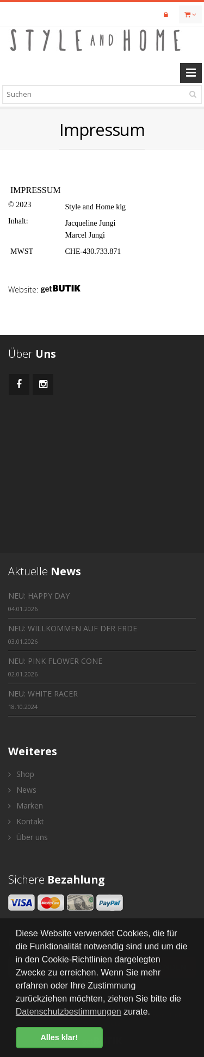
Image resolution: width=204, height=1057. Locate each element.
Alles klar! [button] (59, 1037)
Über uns (28, 837)
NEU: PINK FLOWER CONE (55, 667)
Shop (21, 774)
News (22, 790)
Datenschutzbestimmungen (68, 1011)
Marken (25, 805)
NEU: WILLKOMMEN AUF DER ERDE (72, 634)
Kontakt (26, 821)
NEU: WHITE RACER (43, 699)
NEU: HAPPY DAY (39, 601)
